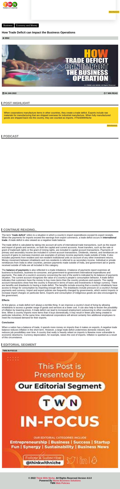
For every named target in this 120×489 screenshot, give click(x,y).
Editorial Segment (19, 344)
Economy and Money (26, 25)
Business (7, 25)
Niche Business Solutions (67, 480)
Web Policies (63, 483)
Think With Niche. (45, 478)
